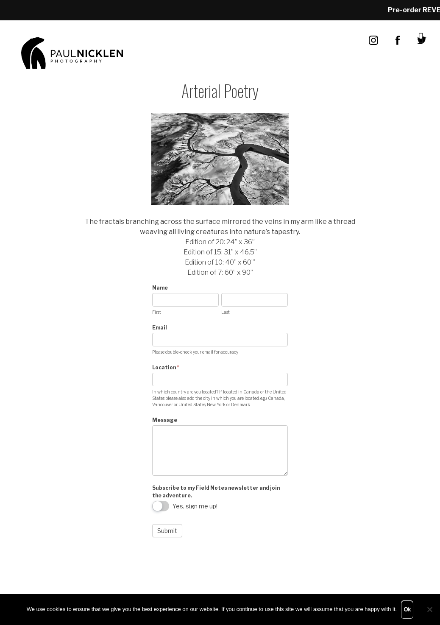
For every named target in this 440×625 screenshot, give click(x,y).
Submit (167, 530)
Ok (407, 609)
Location (165, 367)
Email (159, 327)
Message (164, 420)
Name (160, 288)
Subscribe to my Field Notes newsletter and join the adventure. (216, 492)
